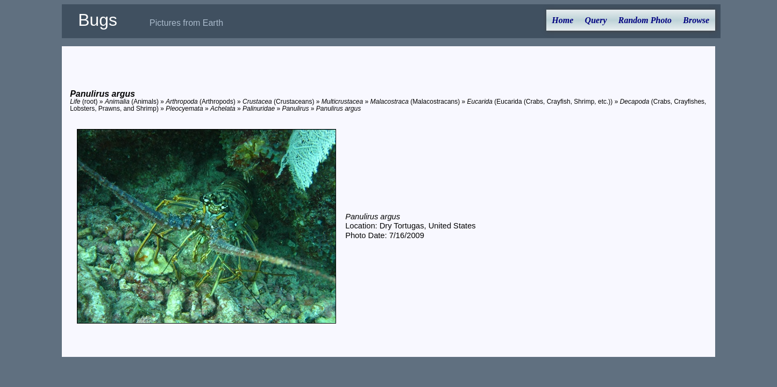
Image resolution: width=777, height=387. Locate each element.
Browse (696, 20)
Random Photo (645, 20)
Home (562, 20)
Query (596, 20)
